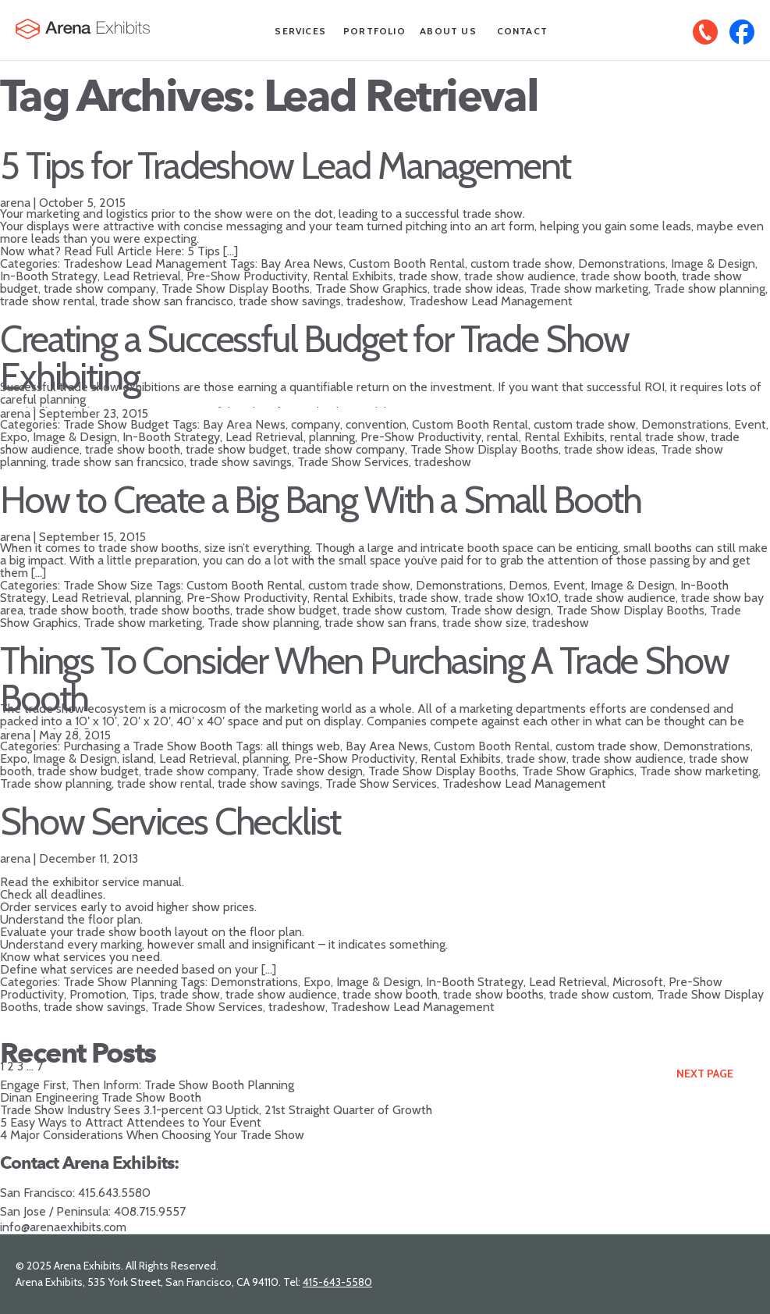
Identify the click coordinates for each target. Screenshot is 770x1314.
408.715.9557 (150, 1211)
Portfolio (374, 31)
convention (376, 424)
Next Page (704, 1074)
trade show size (484, 622)
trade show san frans (381, 622)
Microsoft (637, 981)
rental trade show (657, 436)
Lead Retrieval (142, 276)
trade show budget (236, 449)
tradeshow (374, 301)
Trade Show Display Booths (235, 288)
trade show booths (180, 610)
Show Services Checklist (170, 821)
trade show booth (628, 276)
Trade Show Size (108, 585)
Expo (13, 436)
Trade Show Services (353, 461)
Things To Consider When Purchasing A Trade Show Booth (364, 679)
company (315, 424)
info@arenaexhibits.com (63, 1227)
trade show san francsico (117, 461)
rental (503, 436)
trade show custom (393, 610)
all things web (303, 746)
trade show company (100, 288)
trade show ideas (478, 288)
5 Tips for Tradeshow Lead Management (285, 165)
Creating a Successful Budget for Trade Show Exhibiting (314, 357)
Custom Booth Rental (407, 263)
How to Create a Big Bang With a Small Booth (320, 499)
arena (15, 202)
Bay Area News (302, 263)
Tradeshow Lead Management (145, 263)
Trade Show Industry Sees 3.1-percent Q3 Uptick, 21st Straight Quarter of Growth (216, 1109)
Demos (528, 585)
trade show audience (520, 276)
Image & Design (713, 263)
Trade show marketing (589, 288)
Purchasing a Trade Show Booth (147, 746)
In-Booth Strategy (49, 276)
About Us (448, 31)
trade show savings (290, 301)
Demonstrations (621, 263)
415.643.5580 (114, 1192)
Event (750, 424)
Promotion (97, 994)
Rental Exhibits (353, 276)
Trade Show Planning (120, 981)
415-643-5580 (337, 1282)
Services (300, 31)
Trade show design (500, 610)
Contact (522, 31)
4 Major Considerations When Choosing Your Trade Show (152, 1134)
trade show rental (47, 301)
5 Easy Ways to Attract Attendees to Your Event (130, 1122)
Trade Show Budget (116, 424)
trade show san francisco (167, 301)
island (138, 758)
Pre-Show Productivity (246, 276)
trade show (429, 276)
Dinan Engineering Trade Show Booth (100, 1097)
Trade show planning (709, 288)
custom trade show (521, 263)
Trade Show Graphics (371, 288)
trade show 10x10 (511, 597)
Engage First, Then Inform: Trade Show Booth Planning (147, 1084)
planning (332, 436)
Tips (143, 994)
